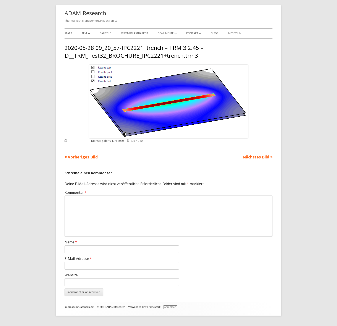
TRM (84, 33)
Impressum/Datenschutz (79, 307)
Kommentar (76, 192)
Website (71, 275)
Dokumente (165, 33)
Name (71, 242)
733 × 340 (137, 141)
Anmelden (170, 307)
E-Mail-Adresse (78, 258)
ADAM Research (85, 13)
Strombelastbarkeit (134, 33)
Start (68, 33)
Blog (214, 33)
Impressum (234, 33)
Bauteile (105, 33)
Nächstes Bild (256, 157)
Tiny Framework (151, 307)
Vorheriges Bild (83, 157)
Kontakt (192, 33)
